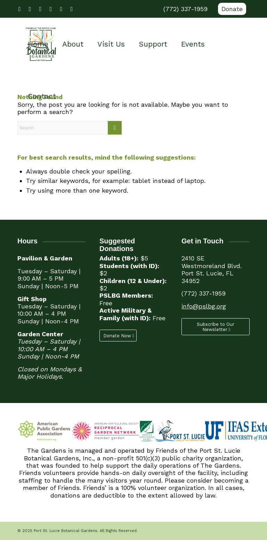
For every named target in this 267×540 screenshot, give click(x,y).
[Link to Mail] (71, 9)
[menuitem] (230, 9)
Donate (232, 9)
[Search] (69, 128)
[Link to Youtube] (40, 9)
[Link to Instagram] (51, 9)
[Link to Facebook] (19, 9)
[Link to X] (30, 9)
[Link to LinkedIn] (61, 9)
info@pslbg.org (203, 306)
